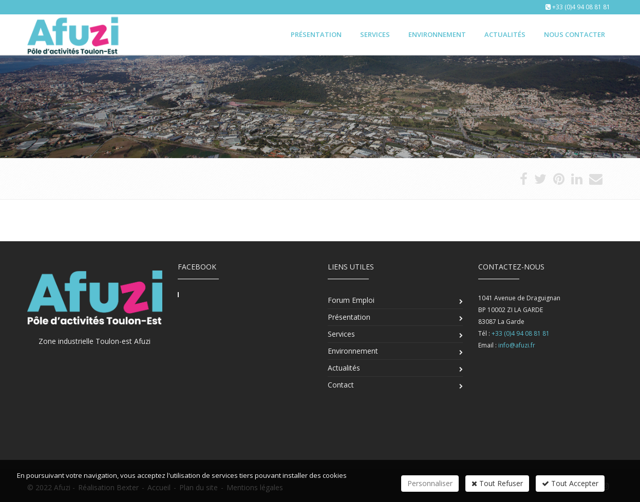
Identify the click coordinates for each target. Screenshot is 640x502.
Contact (341, 385)
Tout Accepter (570, 483)
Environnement (437, 34)
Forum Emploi (351, 300)
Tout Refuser (497, 483)
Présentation (316, 34)
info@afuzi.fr (516, 345)
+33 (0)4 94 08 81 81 (581, 7)
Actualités (504, 34)
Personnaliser (430, 483)
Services (375, 34)
